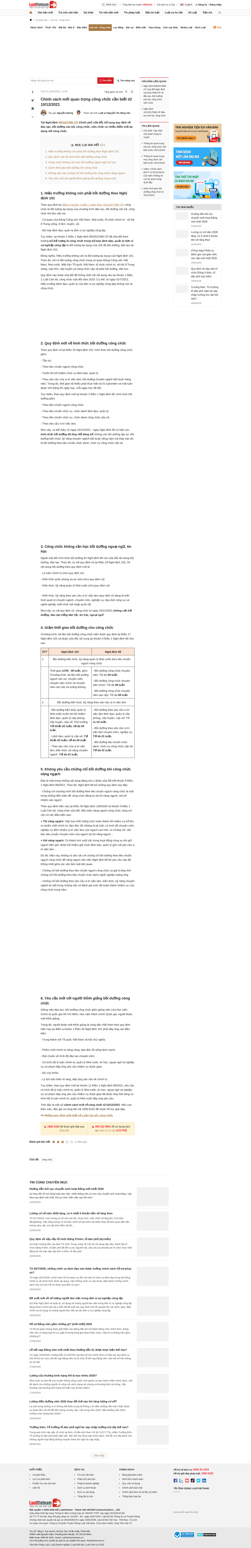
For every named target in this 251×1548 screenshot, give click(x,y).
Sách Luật (200, 27)
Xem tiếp (99, 1455)
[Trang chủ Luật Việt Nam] (43, 4)
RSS (217, 27)
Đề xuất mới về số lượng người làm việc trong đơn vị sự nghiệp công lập (76, 1298)
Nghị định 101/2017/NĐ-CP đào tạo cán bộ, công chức (154, 112)
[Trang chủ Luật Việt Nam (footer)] (45, 1506)
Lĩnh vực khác (170, 27)
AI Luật (192, 12)
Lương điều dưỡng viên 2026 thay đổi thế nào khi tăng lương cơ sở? (73, 1401)
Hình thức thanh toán (132, 1479)
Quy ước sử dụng (131, 1483)
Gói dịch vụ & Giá (166, 4)
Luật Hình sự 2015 (95, 1544)
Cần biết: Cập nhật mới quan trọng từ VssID (152, 134)
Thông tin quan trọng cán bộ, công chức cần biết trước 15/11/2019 (154, 146)
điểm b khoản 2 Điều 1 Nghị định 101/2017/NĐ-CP (92, 204)
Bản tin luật (152, 12)
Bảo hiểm (82, 27)
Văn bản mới (45, 12)
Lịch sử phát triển (41, 1479)
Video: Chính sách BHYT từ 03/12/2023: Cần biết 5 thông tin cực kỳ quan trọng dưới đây (154, 176)
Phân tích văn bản (86, 1479)
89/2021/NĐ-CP (67, 122)
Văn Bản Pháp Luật (39, 1544)
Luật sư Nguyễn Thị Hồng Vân (114, 113)
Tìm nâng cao (126, 80)
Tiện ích (207, 12)
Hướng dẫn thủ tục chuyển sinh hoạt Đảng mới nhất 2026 (66, 1188)
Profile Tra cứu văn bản (44, 1483)
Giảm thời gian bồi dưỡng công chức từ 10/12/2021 (153, 191)
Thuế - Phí (50, 27)
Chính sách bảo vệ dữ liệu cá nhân (139, 1492)
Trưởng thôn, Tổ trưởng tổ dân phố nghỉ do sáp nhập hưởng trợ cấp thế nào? (79, 1427)
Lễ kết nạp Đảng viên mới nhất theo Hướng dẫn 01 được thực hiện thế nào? (78, 1349)
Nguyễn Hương (65, 113)
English (186, 4)
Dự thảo (88, 12)
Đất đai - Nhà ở (66, 27)
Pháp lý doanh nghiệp (88, 1483)
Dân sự (129, 27)
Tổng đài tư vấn (85, 1496)
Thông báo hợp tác (131, 1496)
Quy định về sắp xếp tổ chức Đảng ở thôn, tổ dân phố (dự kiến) (70, 1239)
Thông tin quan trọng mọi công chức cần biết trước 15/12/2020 (154, 159)
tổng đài (64, 1130)
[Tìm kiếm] (105, 80)
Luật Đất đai (78, 1544)
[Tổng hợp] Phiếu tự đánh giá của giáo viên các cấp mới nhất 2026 (204, 254)
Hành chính (36, 27)
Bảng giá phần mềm (132, 1475)
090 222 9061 (101, 1126)
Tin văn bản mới (108, 12)
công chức (47, 1159)
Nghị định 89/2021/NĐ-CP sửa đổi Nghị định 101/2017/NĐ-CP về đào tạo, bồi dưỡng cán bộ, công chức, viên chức (154, 94)
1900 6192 (51, 1126)
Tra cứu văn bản (68, 12)
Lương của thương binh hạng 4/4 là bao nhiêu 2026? (63, 1375)
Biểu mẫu (141, 27)
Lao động (118, 27)
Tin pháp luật (132, 12)
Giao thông (155, 27)
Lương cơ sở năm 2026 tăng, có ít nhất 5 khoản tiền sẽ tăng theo (71, 1213)
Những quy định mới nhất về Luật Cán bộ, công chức (79, 1115)
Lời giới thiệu (38, 1475)
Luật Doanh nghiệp (60, 1544)
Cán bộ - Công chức (100, 27)
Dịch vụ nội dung (85, 1492)
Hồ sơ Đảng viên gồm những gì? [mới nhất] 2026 (60, 1324)
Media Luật (186, 27)
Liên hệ (36, 1487)
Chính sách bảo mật (132, 1487)
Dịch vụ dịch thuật (86, 1487)
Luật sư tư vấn (174, 12)
